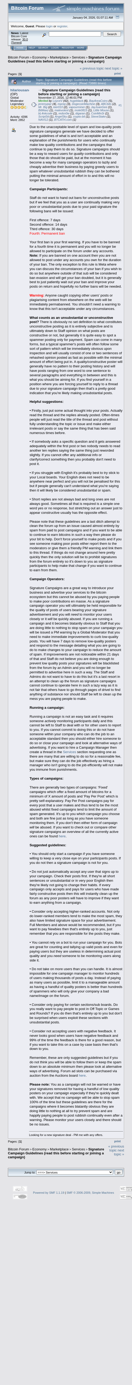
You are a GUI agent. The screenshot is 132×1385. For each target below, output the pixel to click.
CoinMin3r (97, 113)
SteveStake (98, 116)
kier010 (58, 107)
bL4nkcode (45, 113)
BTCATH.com (63, 119)
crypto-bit (79, 116)
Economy (39, 57)
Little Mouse (101, 110)
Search (43, 47)
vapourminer (77, 107)
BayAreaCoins (98, 100)
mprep (62, 103)
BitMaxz (43, 110)
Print (117, 73)
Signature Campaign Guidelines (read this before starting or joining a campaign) (65, 59)
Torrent (16, 42)
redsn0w (63, 113)
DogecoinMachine (83, 103)
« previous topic (92, 68)
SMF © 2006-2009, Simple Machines (90, 1192)
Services (78, 57)
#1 (120, 105)
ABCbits (106, 103)
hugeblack (76, 100)
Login (55, 47)
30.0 (25, 39)
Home (19, 47)
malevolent (62, 110)
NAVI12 (43, 119)
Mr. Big (42, 107)
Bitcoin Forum (18, 57)
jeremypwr (45, 103)
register (62, 26)
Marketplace (59, 57)
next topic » (113, 68)
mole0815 (81, 110)
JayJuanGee (99, 107)
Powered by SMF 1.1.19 (48, 1192)
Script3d (43, 116)
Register (68, 47)
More (80, 47)
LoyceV (57, 100)
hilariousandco (22, 90)
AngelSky (61, 116)
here (62, 836)
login (49, 26)
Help (32, 47)
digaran (80, 113)
